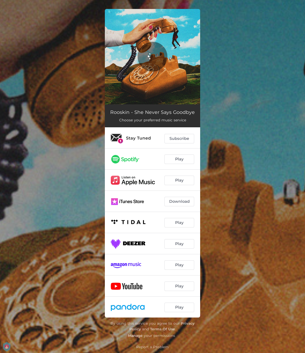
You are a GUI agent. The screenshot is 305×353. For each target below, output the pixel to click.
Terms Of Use (162, 329)
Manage (135, 335)
